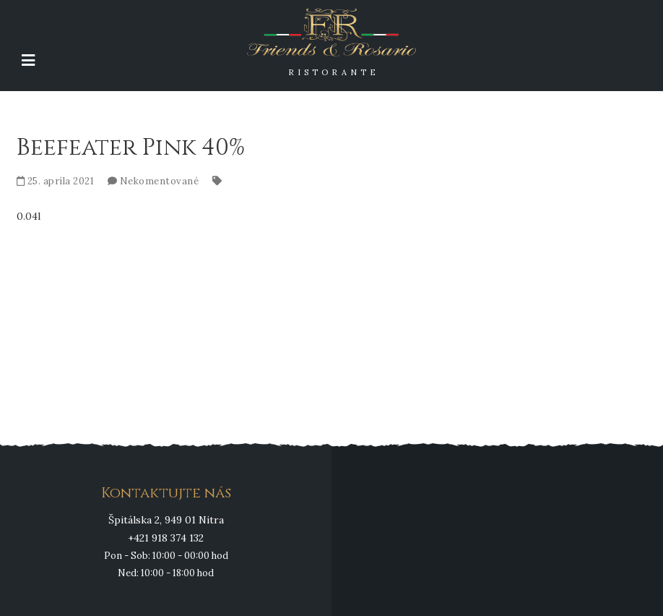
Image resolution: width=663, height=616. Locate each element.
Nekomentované (159, 181)
